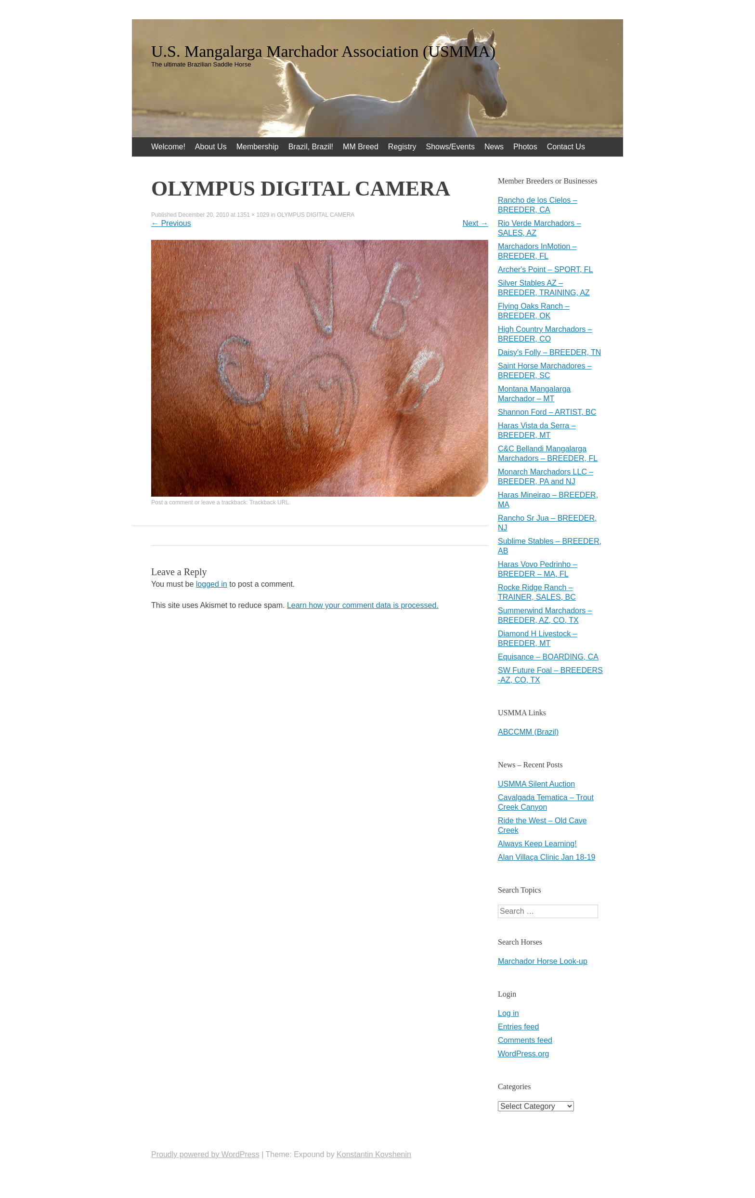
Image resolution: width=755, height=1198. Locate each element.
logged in (211, 584)
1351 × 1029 (253, 214)
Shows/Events (450, 147)
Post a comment (172, 502)
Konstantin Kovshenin (374, 1154)
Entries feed (518, 1027)
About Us (211, 147)
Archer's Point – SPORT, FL (545, 269)
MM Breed (360, 147)
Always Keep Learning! (537, 844)
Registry (402, 147)
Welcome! (168, 147)
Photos (525, 147)
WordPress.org (523, 1054)
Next (475, 223)
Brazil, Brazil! (310, 147)
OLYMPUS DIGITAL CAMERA (315, 214)
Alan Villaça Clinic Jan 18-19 (546, 857)
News (494, 147)
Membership (257, 147)
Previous (171, 223)
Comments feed (525, 1040)
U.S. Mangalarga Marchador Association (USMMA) (323, 51)
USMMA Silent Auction (536, 784)
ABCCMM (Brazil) (528, 732)
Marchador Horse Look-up (542, 961)
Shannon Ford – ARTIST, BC (547, 412)
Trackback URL (269, 502)
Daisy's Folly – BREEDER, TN (549, 352)
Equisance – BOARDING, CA (548, 657)
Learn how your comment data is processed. (363, 605)
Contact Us (566, 147)
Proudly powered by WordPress (205, 1154)
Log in (508, 1013)
